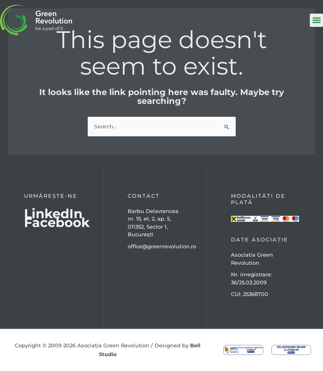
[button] (316, 20)
